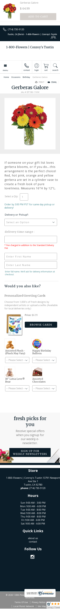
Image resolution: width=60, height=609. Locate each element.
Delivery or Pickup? (16, 214)
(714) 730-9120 (16, 29)
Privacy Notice (38, 602)
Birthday (26, 77)
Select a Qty (11, 196)
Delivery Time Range (19, 231)
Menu (5, 70)
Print (39, 82)
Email (52, 82)
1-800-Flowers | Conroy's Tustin (30, 47)
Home (6, 77)
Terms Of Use (21, 602)
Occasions (15, 77)
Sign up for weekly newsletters (30, 452)
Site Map (42, 606)
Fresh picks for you (30, 430)
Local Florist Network (23, 606)
